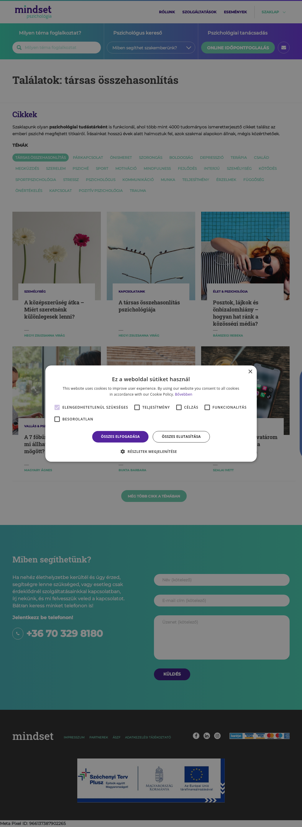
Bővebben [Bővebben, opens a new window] (183, 394)
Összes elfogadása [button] (120, 436)
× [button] (250, 371)
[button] (151, 451)
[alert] (151, 413)
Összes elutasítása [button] (181, 436)
